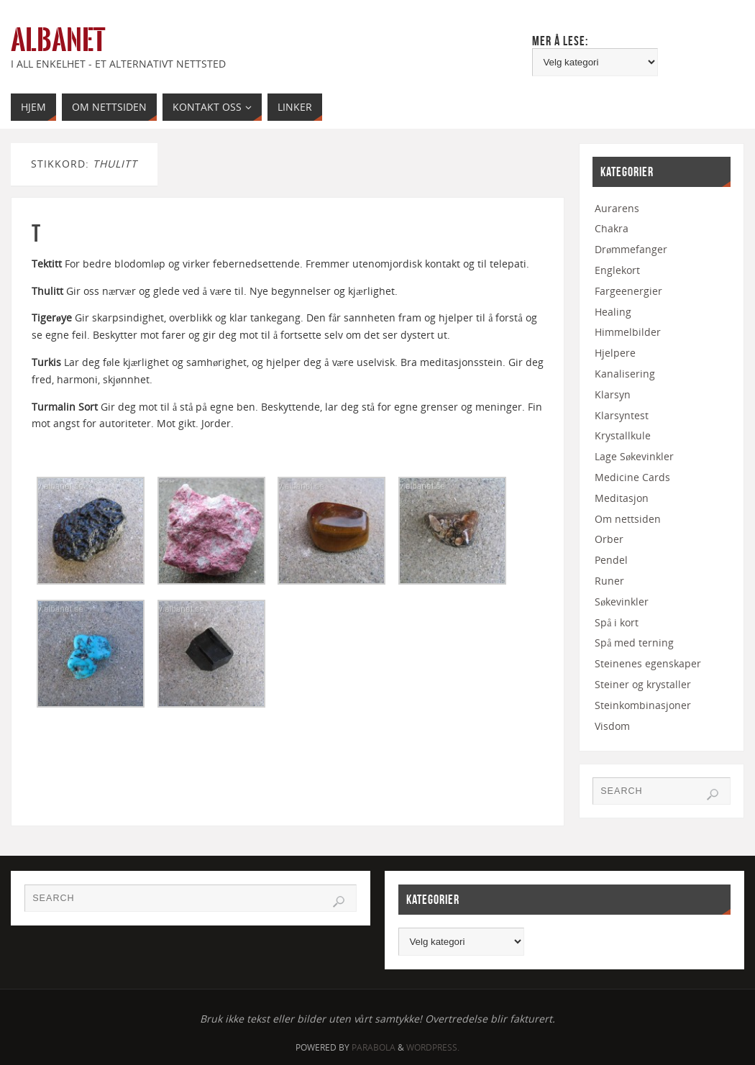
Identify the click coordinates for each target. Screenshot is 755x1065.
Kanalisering (625, 373)
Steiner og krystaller (643, 684)
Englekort (617, 270)
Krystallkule (623, 435)
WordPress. (432, 1047)
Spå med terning (634, 642)
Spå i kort (617, 622)
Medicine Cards (632, 477)
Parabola (373, 1047)
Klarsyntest (622, 415)
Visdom (612, 726)
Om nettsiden (628, 519)
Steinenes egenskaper (648, 663)
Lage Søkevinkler (634, 456)
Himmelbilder (628, 332)
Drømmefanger (631, 249)
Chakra (611, 228)
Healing (613, 312)
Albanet (58, 40)
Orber (609, 539)
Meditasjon (622, 498)
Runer (609, 581)
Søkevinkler (622, 601)
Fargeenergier (628, 291)
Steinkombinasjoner (643, 705)
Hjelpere (615, 353)
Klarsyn (613, 394)
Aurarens (617, 208)
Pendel (611, 560)
